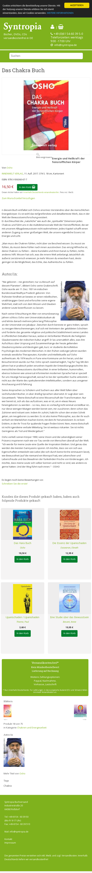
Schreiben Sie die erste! (15, 483)
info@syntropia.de (65, 45)
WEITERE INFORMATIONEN (60, 12)
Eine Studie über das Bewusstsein (69, 617)
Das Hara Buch (22, 543)
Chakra (8, 785)
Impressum (10, 842)
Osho (10, 167)
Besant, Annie (69, 621)
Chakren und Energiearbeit (31, 727)
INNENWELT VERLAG (12, 173)
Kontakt (8, 839)
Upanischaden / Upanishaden (22, 617)
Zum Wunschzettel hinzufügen (18, 198)
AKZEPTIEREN (76, 5)
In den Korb (27, 187)
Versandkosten (69, 855)
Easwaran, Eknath (69, 547)
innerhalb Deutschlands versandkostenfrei (41, 192)
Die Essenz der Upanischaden (69, 543)
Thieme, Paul (22, 621)
